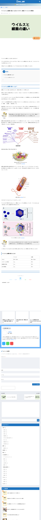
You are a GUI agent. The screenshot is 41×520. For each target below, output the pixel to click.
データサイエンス (8, 382)
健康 (5, 400)
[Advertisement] (20, 48)
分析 (5, 359)
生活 (5, 398)
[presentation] (8, 313)
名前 (2, 295)
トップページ (4, 483)
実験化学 (6, 367)
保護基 (6, 361)
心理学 (6, 388)
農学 (5, 390)
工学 (5, 386)
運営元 (25, 517)
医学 (4, 377)
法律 (5, 404)
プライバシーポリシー (19, 517)
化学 (4, 352)
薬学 (4, 371)
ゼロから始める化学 (8, 363)
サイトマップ (4, 481)
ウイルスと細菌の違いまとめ (10, 77)
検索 (38, 345)
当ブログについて (5, 490)
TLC (5, 365)
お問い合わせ (4, 479)
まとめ (5, 408)
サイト (2, 304)
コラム (5, 402)
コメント (3, 281)
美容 (5, 396)
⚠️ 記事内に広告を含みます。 (20, 4)
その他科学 (6, 380)
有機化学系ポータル (6, 492)
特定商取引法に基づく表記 (7, 495)
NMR (5, 357)
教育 (5, 406)
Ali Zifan (21, 197)
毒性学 (6, 373)
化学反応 (6, 369)
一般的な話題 (6, 392)
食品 (5, 394)
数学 (5, 384)
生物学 (5, 375)
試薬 (5, 355)
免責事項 (4, 488)
